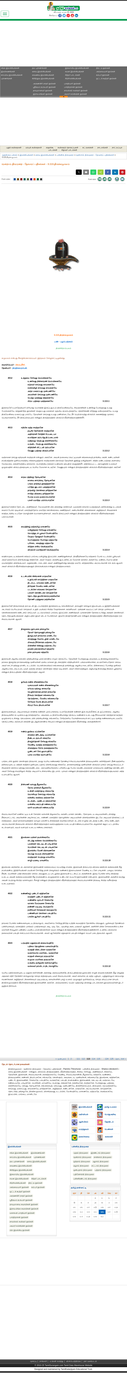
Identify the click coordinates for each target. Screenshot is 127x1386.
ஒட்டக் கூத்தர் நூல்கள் (106, 78)
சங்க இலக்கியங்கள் (10, 68)
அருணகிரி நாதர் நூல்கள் (44, 83)
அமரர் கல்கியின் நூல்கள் (75, 94)
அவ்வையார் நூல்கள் (105, 71)
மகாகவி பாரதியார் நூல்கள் (22, 1213)
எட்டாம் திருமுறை (100, 1166)
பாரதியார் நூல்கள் (72, 83)
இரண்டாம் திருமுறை (100, 1153)
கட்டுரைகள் (87, 147)
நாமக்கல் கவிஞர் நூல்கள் (76, 90)
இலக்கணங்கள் (8, 71)
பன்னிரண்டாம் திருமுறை (85, 1178)
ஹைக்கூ (50, 147)
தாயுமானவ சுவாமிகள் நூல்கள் (24, 1204)
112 (83, 1059)
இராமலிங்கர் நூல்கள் (43, 94)
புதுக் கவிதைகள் (13, 147)
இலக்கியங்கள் (26, 155)
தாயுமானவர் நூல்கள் (42, 90)
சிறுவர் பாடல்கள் (69, 150)
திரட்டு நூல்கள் (103, 68)
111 (78, 1059)
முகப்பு (33, 1361)
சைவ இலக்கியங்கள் (41, 71)
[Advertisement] (31, 44)
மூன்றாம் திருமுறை (82, 1157)
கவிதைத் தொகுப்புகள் (68, 147)
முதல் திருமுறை (80, 1153)
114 (93, 1059)
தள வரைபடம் (90, 1361)
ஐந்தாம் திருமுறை (81, 1161)
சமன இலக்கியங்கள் (74, 71)
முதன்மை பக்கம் (9, 155)
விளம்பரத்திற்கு (73, 1361)
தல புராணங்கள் (39, 68)
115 (98, 1059)
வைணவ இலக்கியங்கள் (43, 75)
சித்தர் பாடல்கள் (72, 75)
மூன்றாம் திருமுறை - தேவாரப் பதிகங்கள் (95, 155)
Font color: (6, 179)
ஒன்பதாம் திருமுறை (82, 1170)
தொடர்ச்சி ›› (120, 1059)
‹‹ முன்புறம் (60, 1059)
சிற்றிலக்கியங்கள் (73, 78)
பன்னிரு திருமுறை (65, 155)
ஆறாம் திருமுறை (101, 1161)
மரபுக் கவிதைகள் (34, 147)
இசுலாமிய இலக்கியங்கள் (77, 68)
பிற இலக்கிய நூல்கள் (20, 1230)
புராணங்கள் (6, 78)
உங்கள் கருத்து (56, 1361)
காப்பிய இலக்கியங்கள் (11, 75)
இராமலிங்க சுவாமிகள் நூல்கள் (24, 1209)
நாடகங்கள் (102, 147)
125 (112, 1059)
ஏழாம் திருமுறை (81, 1166)
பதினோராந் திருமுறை (83, 1174)
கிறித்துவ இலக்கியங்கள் (43, 78)
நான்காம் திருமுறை (103, 1157)
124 (107, 1059)
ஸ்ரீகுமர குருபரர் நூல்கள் (44, 87)
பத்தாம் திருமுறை (103, 1170)
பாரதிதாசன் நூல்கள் (73, 87)
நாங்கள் (43, 1361)
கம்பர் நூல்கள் (102, 75)
